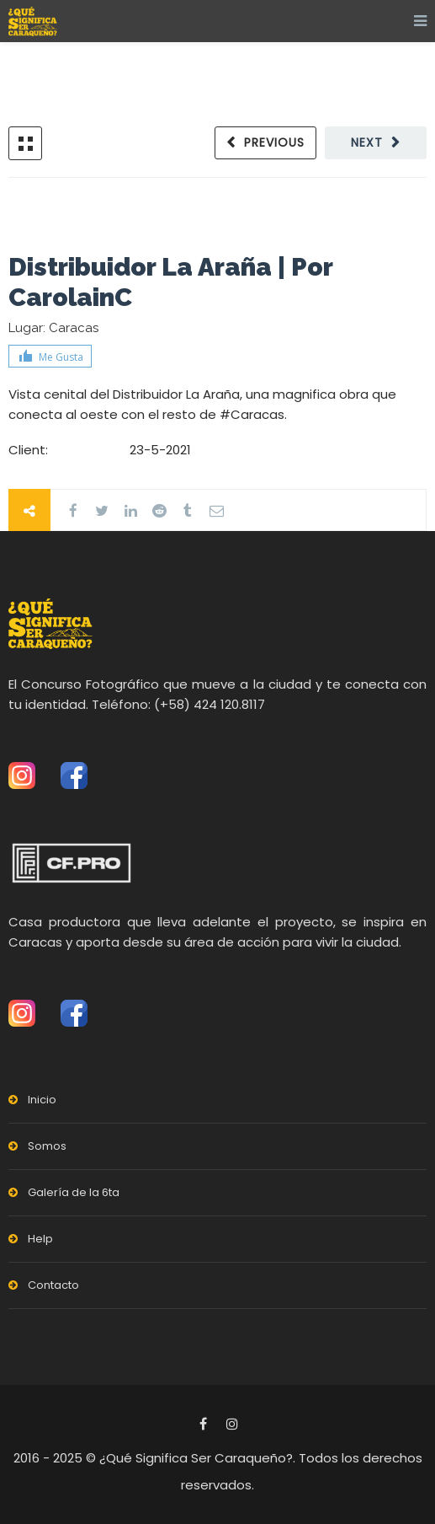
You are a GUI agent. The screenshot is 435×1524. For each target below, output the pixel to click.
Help (40, 1239)
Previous (274, 142)
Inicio (42, 1100)
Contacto (53, 1285)
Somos (47, 1146)
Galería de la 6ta (73, 1192)
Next (367, 142)
